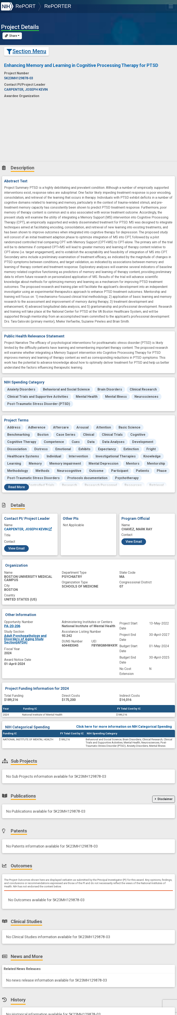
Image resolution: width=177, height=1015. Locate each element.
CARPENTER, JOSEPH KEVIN (28, 529)
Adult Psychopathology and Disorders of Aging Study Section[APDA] (25, 639)
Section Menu (26, 51)
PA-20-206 (12, 626)
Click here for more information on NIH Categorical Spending (124, 727)
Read (16, 487)
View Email (16, 548)
